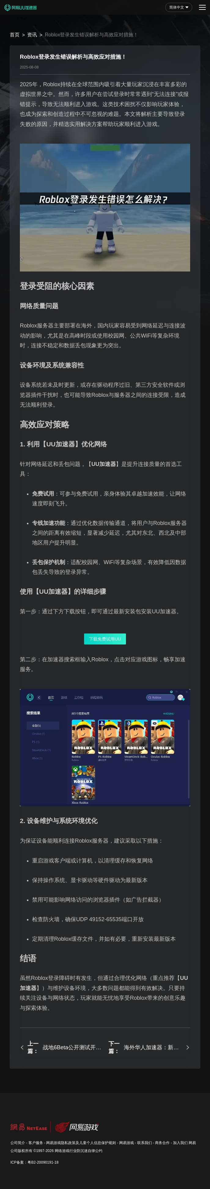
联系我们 (144, 1143)
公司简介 (17, 1143)
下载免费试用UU (105, 639)
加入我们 (180, 1143)
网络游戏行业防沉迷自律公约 (78, 1151)
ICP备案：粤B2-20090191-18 (34, 1162)
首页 (15, 34)
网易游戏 (126, 1143)
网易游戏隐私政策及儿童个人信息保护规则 (81, 1143)
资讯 (32, 34)
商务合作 (162, 1143)
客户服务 (35, 1143)
